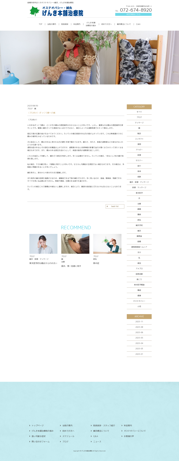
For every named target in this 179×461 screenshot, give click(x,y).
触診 (139, 133)
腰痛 (139, 209)
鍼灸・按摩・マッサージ (139, 182)
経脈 (139, 177)
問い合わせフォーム (41, 441)
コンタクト (139, 139)
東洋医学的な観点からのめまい (43, 263)
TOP (40, 24)
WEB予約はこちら (133, 14)
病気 (139, 220)
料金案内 (76, 24)
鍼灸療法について (124, 24)
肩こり (139, 279)
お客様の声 (129, 436)
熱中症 (96, 263)
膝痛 (139, 241)
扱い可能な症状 (39, 436)
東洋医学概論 (139, 285)
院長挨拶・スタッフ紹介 (104, 425)
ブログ (139, 117)
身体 (139, 171)
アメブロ (139, 268)
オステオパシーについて (135, 430)
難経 (139, 290)
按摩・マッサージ (139, 187)
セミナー (139, 160)
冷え (139, 252)
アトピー (139, 149)
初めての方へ (106, 24)
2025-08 (139, 327)
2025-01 (139, 354)
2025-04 (139, 343)
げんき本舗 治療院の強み (91, 24)
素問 (139, 144)
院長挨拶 (64, 24)
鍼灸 (139, 231)
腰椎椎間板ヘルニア (139, 247)
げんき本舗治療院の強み (43, 430)
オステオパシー (139, 301)
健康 (139, 295)
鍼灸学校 (139, 225)
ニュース (97, 441)
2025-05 (139, 338)
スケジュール (68, 436)
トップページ (38, 425)
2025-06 (139, 332)
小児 (139, 306)
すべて (139, 112)
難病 (139, 214)
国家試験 (139, 274)
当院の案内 (51, 24)
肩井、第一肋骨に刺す (71, 266)
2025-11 (139, 321)
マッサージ (139, 122)
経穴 (139, 166)
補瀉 (139, 263)
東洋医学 (139, 193)
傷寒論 (139, 236)
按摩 (139, 155)
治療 (139, 204)
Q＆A (138, 24)
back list (115, 206)
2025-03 (139, 348)
